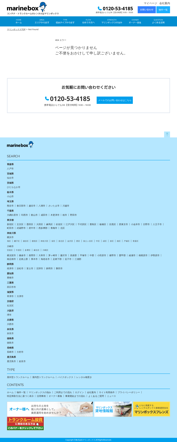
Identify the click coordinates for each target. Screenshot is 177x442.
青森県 (10, 164)
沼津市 (39, 268)
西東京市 (123, 224)
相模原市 (143, 255)
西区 (78, 241)
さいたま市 (53, 206)
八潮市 (42, 206)
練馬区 (49, 224)
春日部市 (21, 206)
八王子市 (157, 224)
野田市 (73, 215)
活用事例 (41, 396)
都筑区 (35, 241)
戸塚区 (127, 241)
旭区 (9, 241)
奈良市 (10, 333)
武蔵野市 (21, 228)
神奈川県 (11, 232)
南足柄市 (11, 259)
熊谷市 (10, 206)
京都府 (10, 301)
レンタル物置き (84, 377)
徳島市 (10, 343)
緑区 (105, 241)
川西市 (10, 324)
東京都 (10, 219)
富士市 (30, 268)
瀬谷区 (26, 241)
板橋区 (102, 224)
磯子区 (17, 241)
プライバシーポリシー (129, 392)
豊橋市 (10, 277)
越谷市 (32, 206)
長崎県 (10, 347)
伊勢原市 (155, 255)
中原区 (19, 250)
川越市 (66, 206)
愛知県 (10, 273)
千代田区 (82, 224)
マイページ (150, 3)
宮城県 (10, 173)
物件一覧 (163, 10)
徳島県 (10, 338)
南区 (119, 241)
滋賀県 (10, 291)
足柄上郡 (23, 259)
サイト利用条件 (107, 392)
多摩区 (28, 250)
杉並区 (59, 224)
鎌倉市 (22, 255)
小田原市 (101, 255)
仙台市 (10, 178)
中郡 (92, 255)
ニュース (111, 396)
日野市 (146, 224)
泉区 (112, 241)
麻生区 (36, 250)
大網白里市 (12, 215)
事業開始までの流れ (75, 396)
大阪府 (10, 310)
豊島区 (93, 224)
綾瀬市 (132, 255)
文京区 (20, 224)
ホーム (10, 392)
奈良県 (10, 329)
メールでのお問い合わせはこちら (114, 100)
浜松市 (20, 268)
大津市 (20, 296)
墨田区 (30, 224)
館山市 (34, 215)
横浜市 (10, 237)
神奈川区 (44, 241)
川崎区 (45, 250)
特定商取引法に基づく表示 (20, 396)
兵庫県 (10, 319)
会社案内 (164, 3)
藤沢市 (63, 255)
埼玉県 (10, 201)
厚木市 (34, 259)
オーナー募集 (55, 396)
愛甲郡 (122, 255)
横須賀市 (11, 255)
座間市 (32, 255)
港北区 (61, 241)
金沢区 (70, 241)
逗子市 (68, 259)
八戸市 (10, 168)
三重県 (10, 282)
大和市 (42, 255)
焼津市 (10, 268)
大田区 (39, 224)
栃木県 (10, 192)
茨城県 (10, 182)
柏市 (65, 215)
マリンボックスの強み (40, 392)
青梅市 (54, 228)
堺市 (9, 315)
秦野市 (112, 255)
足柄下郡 (57, 259)
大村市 (20, 352)
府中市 (32, 228)
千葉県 (10, 210)
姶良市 (22, 361)
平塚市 (83, 255)
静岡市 (49, 268)
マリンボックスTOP (16, 29)
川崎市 (10, 246)
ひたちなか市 (13, 187)
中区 (98, 241)
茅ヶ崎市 (52, 255)
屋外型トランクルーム (18, 377)
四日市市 (11, 287)
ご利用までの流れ (63, 392)
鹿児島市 (11, 361)
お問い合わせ (146, 10)
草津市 (10, 296)
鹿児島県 (11, 356)
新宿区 (10, 224)
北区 (62, 228)
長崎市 (10, 352)
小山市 (10, 196)
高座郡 (73, 255)
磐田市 (59, 268)
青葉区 (135, 241)
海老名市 (45, 259)
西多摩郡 (43, 228)
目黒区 (112, 224)
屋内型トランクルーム (43, 377)
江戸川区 (70, 224)
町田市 (10, 228)
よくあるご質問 (96, 396)
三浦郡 (78, 259)
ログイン (79, 392)
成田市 (44, 215)
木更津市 (55, 215)
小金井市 (135, 224)
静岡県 (10, 264)
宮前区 (10, 250)
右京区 (10, 305)
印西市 (24, 215)
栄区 (53, 241)
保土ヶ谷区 (88, 241)
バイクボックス (65, 377)
